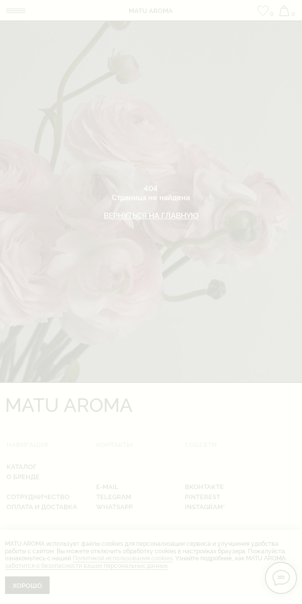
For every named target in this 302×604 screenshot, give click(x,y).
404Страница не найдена (151, 201)
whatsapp (114, 506)
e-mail (107, 486)
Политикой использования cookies (123, 557)
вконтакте (204, 486)
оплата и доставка (42, 506)
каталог (22, 466)
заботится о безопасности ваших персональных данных (86, 565)
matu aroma (151, 10)
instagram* (205, 506)
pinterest (202, 496)
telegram (113, 496)
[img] (16, 11)
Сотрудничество (38, 496)
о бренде (23, 476)
